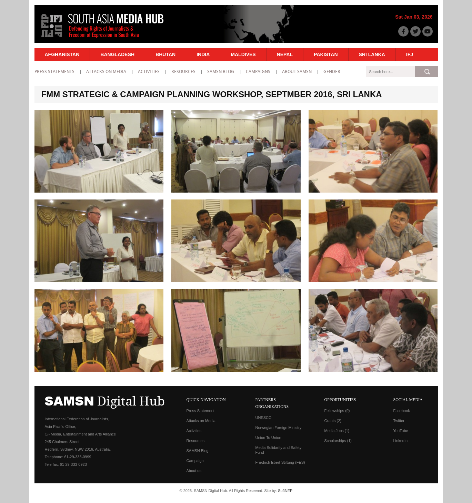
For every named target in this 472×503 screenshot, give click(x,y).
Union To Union (268, 437)
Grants (333, 421)
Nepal (285, 54)
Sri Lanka (372, 54)
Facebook (401, 411)
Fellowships (337, 411)
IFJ (409, 54)
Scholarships (338, 441)
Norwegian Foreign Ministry (278, 427)
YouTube (400, 431)
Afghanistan (62, 54)
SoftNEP (285, 491)
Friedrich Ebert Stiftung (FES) (280, 462)
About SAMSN (297, 71)
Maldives (243, 54)
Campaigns (258, 71)
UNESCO (263, 417)
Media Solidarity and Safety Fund (278, 449)
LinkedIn (400, 441)
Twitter (398, 421)
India (203, 54)
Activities (149, 71)
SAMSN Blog (220, 71)
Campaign (195, 461)
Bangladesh (117, 54)
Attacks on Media (106, 71)
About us (194, 471)
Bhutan (165, 54)
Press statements (54, 71)
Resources (183, 71)
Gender (331, 71)
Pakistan (326, 54)
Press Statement (200, 411)
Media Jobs (337, 431)
